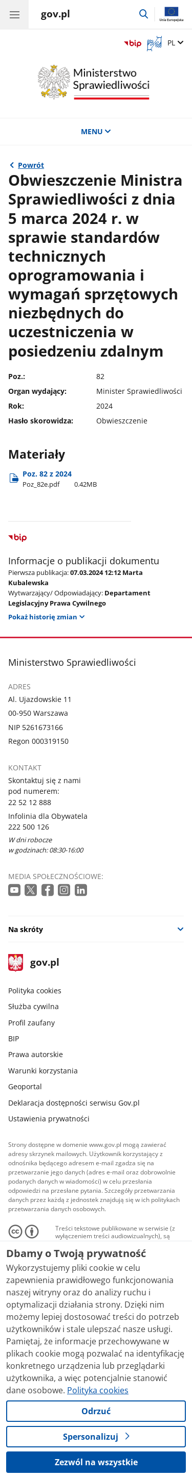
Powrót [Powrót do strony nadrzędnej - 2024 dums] (31, 165)
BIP (13, 1038)
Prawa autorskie (35, 1054)
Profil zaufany (31, 1022)
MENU (96, 131)
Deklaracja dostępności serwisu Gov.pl (74, 1103)
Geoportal (25, 1086)
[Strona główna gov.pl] (55, 15)
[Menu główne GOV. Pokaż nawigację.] (14, 14)
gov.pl (33, 963)
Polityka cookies (34, 990)
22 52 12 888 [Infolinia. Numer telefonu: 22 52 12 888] (29, 802)
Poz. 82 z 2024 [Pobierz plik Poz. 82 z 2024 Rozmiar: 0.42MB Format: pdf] (60, 479)
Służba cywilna (33, 1006)
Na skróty (25, 929)
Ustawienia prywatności (49, 1118)
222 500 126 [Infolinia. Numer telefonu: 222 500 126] (28, 827)
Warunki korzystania (43, 1070)
